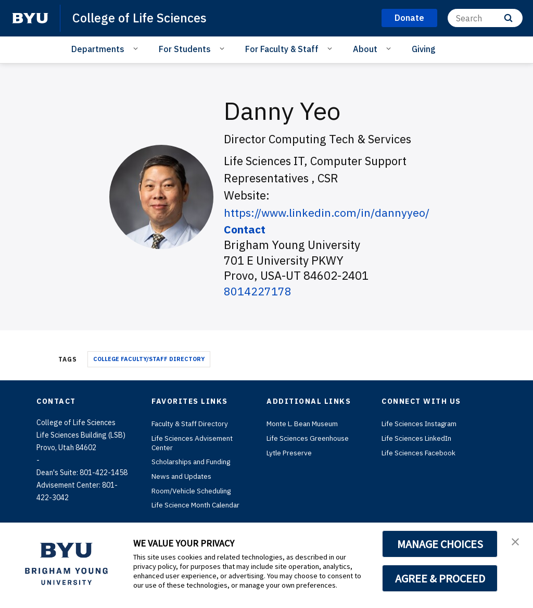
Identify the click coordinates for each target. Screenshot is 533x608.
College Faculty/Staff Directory (149, 376)
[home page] (30, 18)
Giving (424, 49)
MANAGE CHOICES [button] (440, 544)
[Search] (485, 18)
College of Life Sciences (140, 17)
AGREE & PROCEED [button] (440, 578)
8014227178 (257, 308)
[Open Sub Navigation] (137, 48)
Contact (246, 245)
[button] (515, 541)
